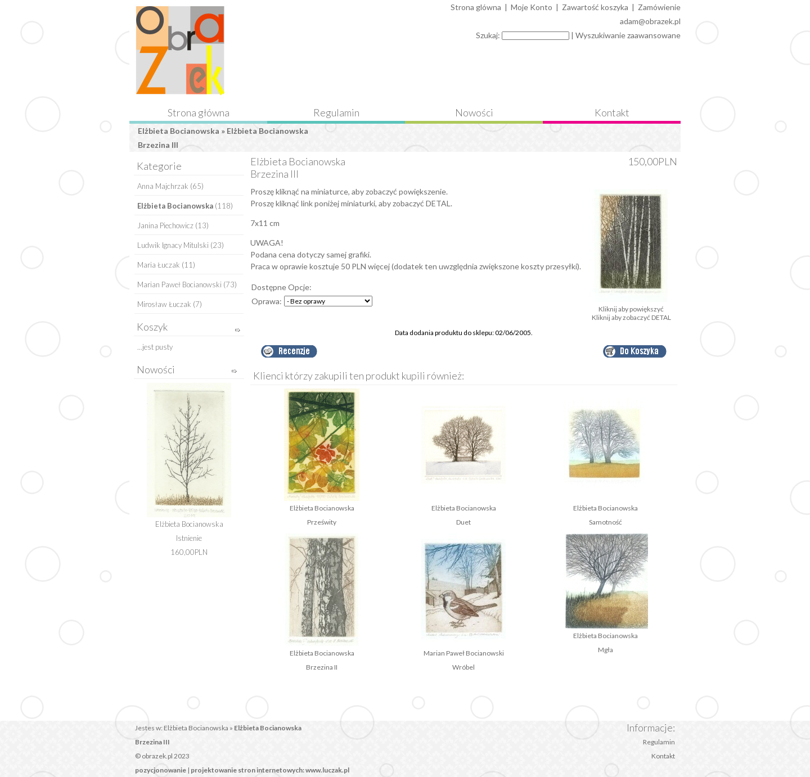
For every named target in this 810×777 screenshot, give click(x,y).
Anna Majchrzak (162, 186)
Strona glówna (476, 7)
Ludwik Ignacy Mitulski (173, 245)
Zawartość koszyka (595, 7)
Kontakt (612, 112)
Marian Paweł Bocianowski (179, 284)
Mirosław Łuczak (164, 304)
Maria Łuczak (158, 264)
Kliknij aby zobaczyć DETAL (631, 317)
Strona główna (199, 112)
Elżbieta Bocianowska (178, 130)
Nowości (474, 112)
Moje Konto (531, 7)
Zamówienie (659, 7)
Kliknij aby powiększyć (631, 305)
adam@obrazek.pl (650, 21)
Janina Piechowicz (165, 225)
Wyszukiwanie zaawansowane (628, 35)
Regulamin (336, 112)
